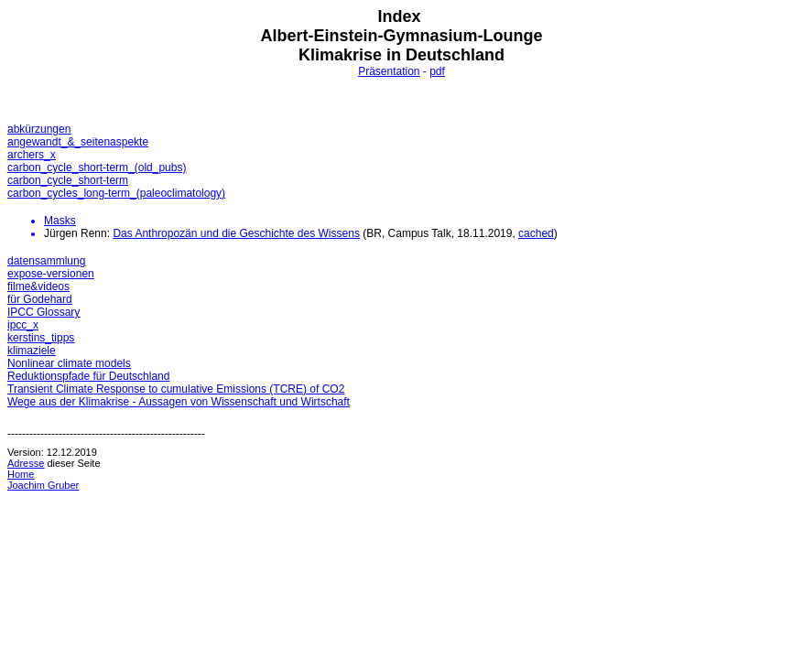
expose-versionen (50, 273)
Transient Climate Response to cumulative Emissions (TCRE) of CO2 (175, 389)
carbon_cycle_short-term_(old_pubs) (96, 167)
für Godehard (39, 299)
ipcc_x (22, 325)
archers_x (31, 154)
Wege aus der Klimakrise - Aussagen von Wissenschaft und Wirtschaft (178, 401)
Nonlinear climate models (69, 363)
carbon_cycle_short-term (67, 180)
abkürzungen (39, 129)
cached (536, 233)
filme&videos (38, 286)
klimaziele (31, 350)
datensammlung (46, 260)
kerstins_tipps (40, 337)
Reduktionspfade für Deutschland (88, 376)
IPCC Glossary (43, 312)
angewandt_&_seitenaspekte (77, 141)
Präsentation (388, 71)
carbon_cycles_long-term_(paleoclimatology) (116, 193)
